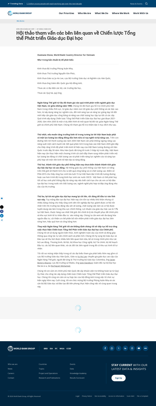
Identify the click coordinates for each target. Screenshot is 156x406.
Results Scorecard (77, 378)
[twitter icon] (118, 348)
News (10, 369)
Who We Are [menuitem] (84, 13)
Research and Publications (49, 378)
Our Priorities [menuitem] (66, 13)
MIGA (62, 349)
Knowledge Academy (78, 373)
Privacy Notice (87, 396)
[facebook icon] (105, 348)
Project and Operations (48, 373)
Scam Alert (130, 396)
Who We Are (20, 21)
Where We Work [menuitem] (120, 13)
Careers (11, 373)
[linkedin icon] (125, 348)
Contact (11, 378)
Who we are (12, 364)
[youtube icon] (138, 348)
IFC (56, 349)
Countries (43, 364)
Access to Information (116, 396)
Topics (41, 369)
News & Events (136, 4)
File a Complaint (142, 396)
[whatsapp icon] (112, 348)
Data (72, 369)
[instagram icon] (132, 348)
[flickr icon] (145, 348)
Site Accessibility (100, 396)
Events (72, 364)
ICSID (69, 349)
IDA (51, 349)
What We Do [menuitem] (101, 13)
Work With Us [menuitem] (140, 13)
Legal (77, 396)
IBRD (46, 349)
